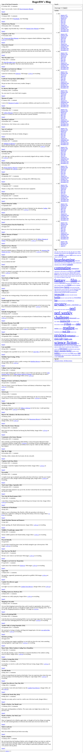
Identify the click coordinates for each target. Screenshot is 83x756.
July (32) (63, 24)
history (62, 287)
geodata (62, 285)
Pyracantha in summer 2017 (9, 267)
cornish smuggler (57, 271)
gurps (69, 285)
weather (62, 355)
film (74, 280)
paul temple (67, 309)
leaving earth (67, 297)
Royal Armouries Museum (26, 9)
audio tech (74, 255)
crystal (77, 271)
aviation (78, 255)
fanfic (70, 277)
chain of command (64, 262)
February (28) (64, 35)
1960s (65, 251)
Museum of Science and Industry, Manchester (14, 381)
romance (71, 335)
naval (68, 305)
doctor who (73, 273)
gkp (66, 285)
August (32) (64, 25)
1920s (55, 251)
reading (68, 328)
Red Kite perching (7, 151)
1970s (67, 251)
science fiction (65, 342)
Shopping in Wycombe (8, 601)
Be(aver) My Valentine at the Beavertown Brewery (15, 414)
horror (66, 287)
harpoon (78, 285)
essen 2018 (62, 275)
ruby (61, 338)
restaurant (72, 331)
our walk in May (45, 630)
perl (73, 308)
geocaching (59, 285)
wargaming (57, 355)
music (73, 300)
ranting (56, 328)
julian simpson (67, 294)
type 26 (63, 353)
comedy (70, 264)
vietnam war (75, 353)
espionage (73, 274)
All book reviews (58, 360)
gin (64, 285)
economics (66, 274)
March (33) (64, 18)
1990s (72, 251)
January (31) (64, 53)
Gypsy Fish (5, 570)
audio (71, 255)
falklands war (63, 277)
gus (75, 285)
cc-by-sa (4, 39)
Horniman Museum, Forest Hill (10, 323)
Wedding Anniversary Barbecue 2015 (12, 591)
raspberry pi (61, 328)
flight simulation (67, 283)
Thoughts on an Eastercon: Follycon (12, 69)
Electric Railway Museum (10, 167)
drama (56, 274)
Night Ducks (5, 290)
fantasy (59, 280)
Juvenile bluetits (6, 670)
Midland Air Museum (8, 139)
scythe (78, 343)
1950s (62, 251)
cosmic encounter (63, 271)
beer (66, 256)
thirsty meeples (60, 351)
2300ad (78, 251)
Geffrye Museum (6, 108)
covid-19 (70, 271)
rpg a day (77, 336)
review (75, 331)
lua (55, 300)
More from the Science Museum (10, 426)
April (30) (63, 38)
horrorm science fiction (73, 287)
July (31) (63, 42)
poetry (55, 321)
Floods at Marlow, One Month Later (12, 704)
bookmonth (59, 262)
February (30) (64, 16)
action (60, 253)
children (69, 262)
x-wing (55, 356)
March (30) (64, 150)
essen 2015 (77, 274)
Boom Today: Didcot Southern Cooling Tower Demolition (17, 648)
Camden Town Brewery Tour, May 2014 (13, 683)
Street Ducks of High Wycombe (10, 278)
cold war (64, 264)
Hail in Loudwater (7, 727)
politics (58, 321)
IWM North (5, 392)
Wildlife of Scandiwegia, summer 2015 (12, 530)
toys (78, 351)
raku (78, 323)
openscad (58, 309)
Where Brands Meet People (9, 334)
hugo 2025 (73, 290)
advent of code (65, 253)
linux (71, 297)
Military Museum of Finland (9, 234)
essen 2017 (58, 275)
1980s (69, 251)
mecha (59, 300)
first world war (56, 283)
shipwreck (68, 345)
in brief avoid (65, 292)
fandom (67, 277)
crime (74, 271)
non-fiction (75, 305)
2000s (74, 251)
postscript (65, 320)
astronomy (67, 255)
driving (59, 274)
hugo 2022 (62, 290)
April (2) (63, 246)
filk (69, 281)
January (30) (64, 241)
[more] (3, 11)
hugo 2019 (76, 289)
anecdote (79, 253)
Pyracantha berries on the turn (10, 215)
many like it (36, 351)
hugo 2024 (69, 290)
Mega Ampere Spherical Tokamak (23, 374)
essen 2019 (65, 275)
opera (62, 309)
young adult (61, 356)
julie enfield (72, 294)
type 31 (66, 353)
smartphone (76, 345)
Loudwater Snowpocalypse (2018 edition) (13, 78)
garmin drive (75, 283)
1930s (57, 251)
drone (61, 274)
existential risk (58, 277)
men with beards (62, 300)
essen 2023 (73, 275)
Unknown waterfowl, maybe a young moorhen (14, 257)
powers (71, 321)
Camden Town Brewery (27, 586)
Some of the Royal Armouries (10, 4)
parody (64, 309)
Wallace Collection (25, 408)
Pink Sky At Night (7, 451)
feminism (67, 281)
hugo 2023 (66, 290)
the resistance (70, 349)
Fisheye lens (5, 174)
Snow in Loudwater (7, 129)
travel (61, 353)
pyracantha (62, 324)
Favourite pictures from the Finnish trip (13, 224)
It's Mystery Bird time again (9, 88)
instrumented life (73, 292)
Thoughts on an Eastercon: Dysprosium (12, 561)
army (65, 255)
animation (56, 255)
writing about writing (76, 355)
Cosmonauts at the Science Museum (11, 437)
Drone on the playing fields (9, 614)
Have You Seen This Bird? (9, 551)
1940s (60, 251)
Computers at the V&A (8, 33)
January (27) (64, 15)
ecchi (63, 274)
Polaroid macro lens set (8, 194)
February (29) (64, 54)
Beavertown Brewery (34, 419)
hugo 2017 (67, 289)
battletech (59, 256)
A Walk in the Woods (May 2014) (11, 694)
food (71, 283)
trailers (57, 353)
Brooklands (5, 14)
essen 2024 (77, 275)
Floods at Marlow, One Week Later (11, 715)
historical (57, 287)
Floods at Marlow (6, 736)
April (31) (63, 19)
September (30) (65, 45)
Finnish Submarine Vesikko (9, 203)
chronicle (74, 262)
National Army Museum (8, 24)
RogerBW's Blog (41, 1)
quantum (72, 324)
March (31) (64, 37)
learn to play (63, 297)
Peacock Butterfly (6, 540)
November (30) (65, 29)
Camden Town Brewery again (10, 582)
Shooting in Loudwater (8, 119)
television (63, 349)
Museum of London (7, 98)
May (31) (63, 21)
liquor (73, 297)
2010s (76, 251)
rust (66, 338)
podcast (78, 318)
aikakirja (76, 253)
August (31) (64, 63)
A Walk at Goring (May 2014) (10, 659)
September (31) (65, 26)
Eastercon (17, 73)
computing (62, 268)
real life (66, 331)
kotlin (57, 297)
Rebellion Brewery (35, 361)
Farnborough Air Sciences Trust (10, 300)
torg (76, 351)
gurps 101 (73, 285)
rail (75, 324)
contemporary (75, 268)
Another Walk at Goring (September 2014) (13, 625)
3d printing (56, 253)
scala (70, 339)
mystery (60, 304)
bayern (62, 256)
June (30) (63, 41)
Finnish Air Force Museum (9, 245)
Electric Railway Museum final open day (13, 163)
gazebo (78, 283)
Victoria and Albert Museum (11, 38)
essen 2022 (69, 275)
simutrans (71, 345)
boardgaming (64, 260)
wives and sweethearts (67, 355)
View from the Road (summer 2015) (11, 496)
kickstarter (75, 294)
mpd (66, 300)
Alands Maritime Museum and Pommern (13, 520)
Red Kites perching (7, 636)
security (65, 345)
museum (70, 300)
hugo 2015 (59, 289)
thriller (69, 351)
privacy (78, 321)
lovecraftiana (77, 297)
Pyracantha (5, 472)
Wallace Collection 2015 (8, 403)
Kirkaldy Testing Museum (9, 312)
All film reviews (68, 360)
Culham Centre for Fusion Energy (11, 368)
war (79, 353)
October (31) (64, 28)
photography (73, 318)
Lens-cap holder (6, 347)
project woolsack (57, 324)
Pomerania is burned (7, 45)
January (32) (64, 34)
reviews (60, 335)
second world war (58, 345)
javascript (59, 294)
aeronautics (71, 253)
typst (71, 353)
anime (61, 255)
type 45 (69, 353)
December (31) (64, 31)
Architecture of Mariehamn (9, 507)
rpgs (56, 338)
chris (71, 262)
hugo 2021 (58, 290)
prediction (74, 321)
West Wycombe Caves (8, 57)
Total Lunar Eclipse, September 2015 (12, 485)
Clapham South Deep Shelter (10, 461)
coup (67, 271)
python (67, 323)
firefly (79, 281)
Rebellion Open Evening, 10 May (11, 357)
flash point (62, 283)
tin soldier (73, 351)
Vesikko (45, 208)
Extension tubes (6, 184)
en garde (69, 274)
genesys (55, 285)
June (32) (63, 22)
